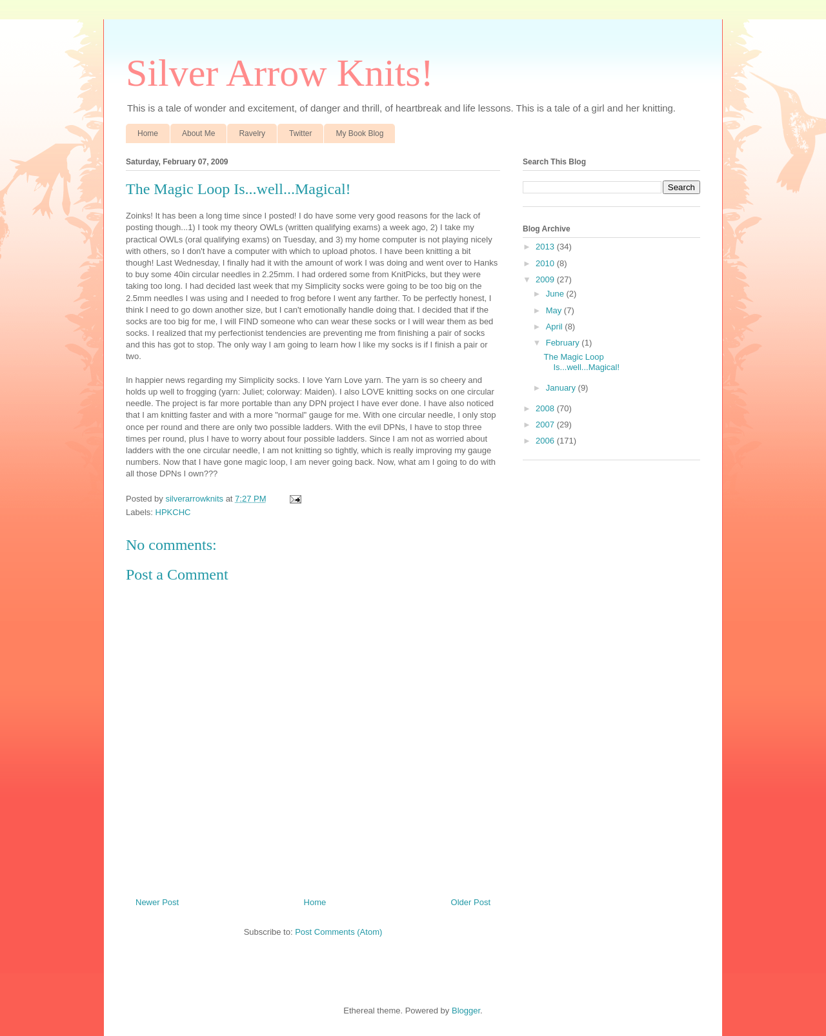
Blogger (466, 1010)
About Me (198, 133)
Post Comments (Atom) (338, 932)
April (555, 326)
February (564, 342)
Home (147, 133)
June (556, 293)
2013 (546, 246)
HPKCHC (173, 512)
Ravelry (252, 133)
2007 (546, 424)
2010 (546, 263)
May (555, 310)
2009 (546, 279)
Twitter (300, 133)
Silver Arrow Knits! (280, 73)
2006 (546, 440)
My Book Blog (359, 133)
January (562, 388)
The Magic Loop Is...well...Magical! (581, 362)
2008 (546, 408)
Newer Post (157, 902)
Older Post (470, 902)
